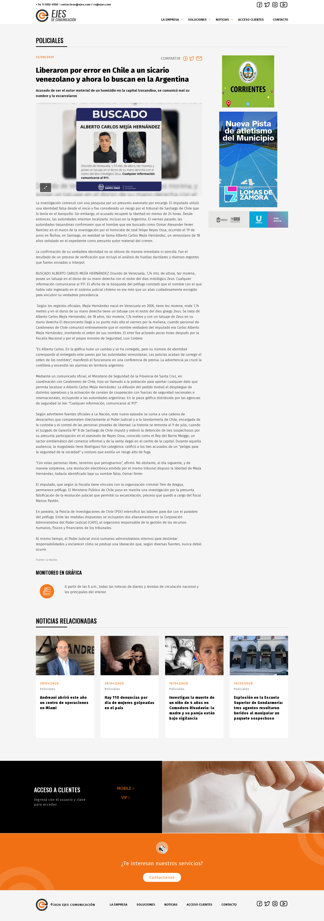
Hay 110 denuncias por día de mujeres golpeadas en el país (129, 704)
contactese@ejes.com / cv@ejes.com (85, 4)
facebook (259, 4)
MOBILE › (125, 789)
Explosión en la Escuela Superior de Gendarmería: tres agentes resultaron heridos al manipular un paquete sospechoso (258, 709)
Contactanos (162, 879)
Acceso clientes (251, 19)
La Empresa (170, 19)
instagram (275, 4)
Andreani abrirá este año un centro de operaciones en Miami (64, 704)
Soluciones (197, 19)
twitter (267, 4)
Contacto (280, 19)
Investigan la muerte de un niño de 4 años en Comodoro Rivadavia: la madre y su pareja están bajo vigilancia (192, 709)
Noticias (222, 19)
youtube (283, 4)
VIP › (125, 799)
